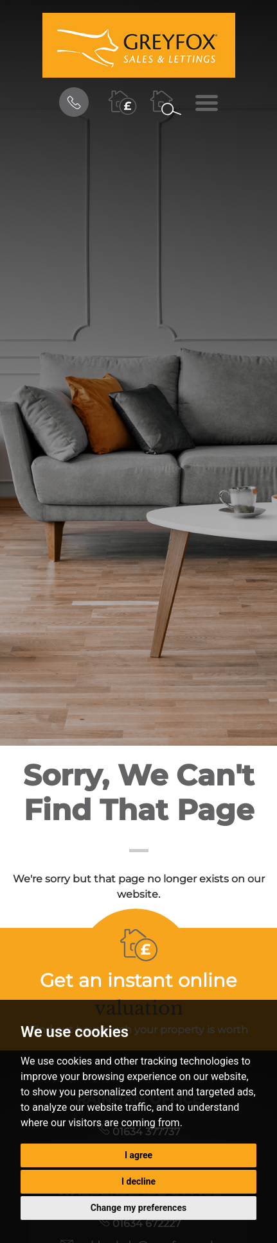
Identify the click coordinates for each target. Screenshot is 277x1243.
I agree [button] (138, 1155)
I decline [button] (138, 1181)
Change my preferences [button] (138, 1208)
